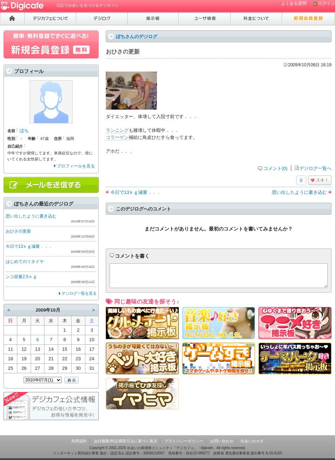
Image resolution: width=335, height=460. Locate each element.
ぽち (24, 130)
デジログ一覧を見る (79, 293)
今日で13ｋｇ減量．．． (135, 192)
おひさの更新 (18, 231)
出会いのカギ (252, 441)
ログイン (326, 3)
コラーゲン (117, 137)
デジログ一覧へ (315, 168)
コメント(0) (275, 168)
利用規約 (79, 441)
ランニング (117, 130)
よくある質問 (293, 3)
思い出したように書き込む (299, 192)
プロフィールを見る (76, 166)
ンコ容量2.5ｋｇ (21, 276)
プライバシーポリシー (183, 441)
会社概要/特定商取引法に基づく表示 (125, 441)
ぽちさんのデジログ (136, 36)
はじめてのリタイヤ (25, 261)
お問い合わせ (221, 441)
